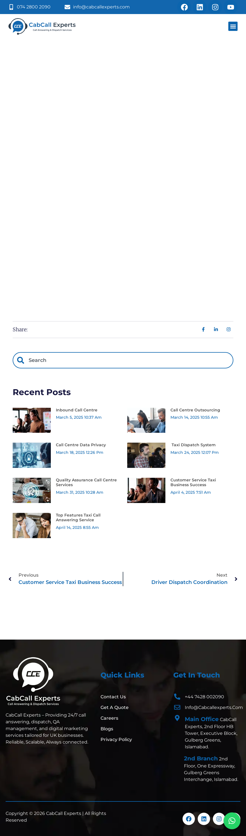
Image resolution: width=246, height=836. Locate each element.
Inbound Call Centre (76, 410)
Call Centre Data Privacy (81, 444)
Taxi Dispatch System (193, 444)
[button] (233, 26)
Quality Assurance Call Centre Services (86, 482)
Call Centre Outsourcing (195, 410)
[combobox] (123, 360)
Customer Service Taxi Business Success (193, 482)
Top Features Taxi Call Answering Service (78, 517)
